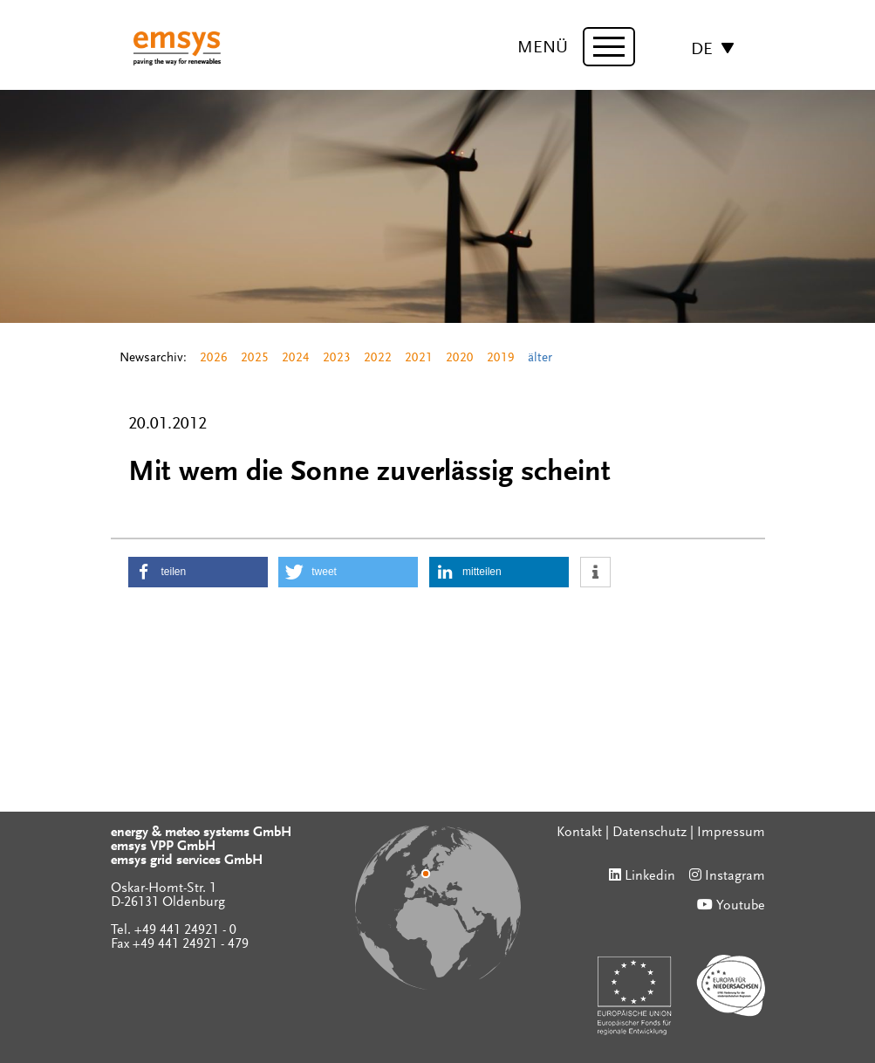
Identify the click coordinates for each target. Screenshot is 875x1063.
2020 (460, 358)
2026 (214, 358)
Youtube (740, 906)
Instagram (735, 876)
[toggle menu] (609, 46)
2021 (419, 358)
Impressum (731, 833)
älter (540, 358)
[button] (198, 572)
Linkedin (650, 876)
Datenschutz (649, 833)
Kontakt (579, 833)
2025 (255, 358)
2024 (296, 358)
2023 (337, 358)
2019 (501, 358)
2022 (378, 358)
